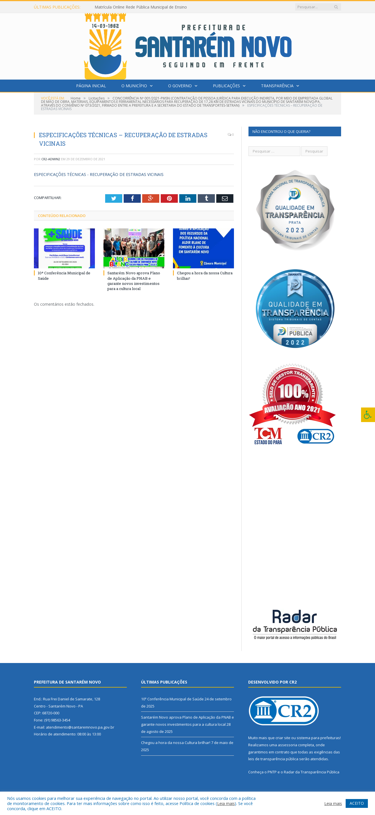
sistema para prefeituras (318, 737)
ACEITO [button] (357, 803)
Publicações (226, 85)
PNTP (272, 772)
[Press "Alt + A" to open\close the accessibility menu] (368, 415)
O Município (134, 85)
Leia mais (226, 803)
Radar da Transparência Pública (311, 772)
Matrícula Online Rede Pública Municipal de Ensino (141, 7)
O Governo (180, 85)
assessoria (287, 744)
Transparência (277, 85)
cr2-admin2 (50, 159)
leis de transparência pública (273, 758)
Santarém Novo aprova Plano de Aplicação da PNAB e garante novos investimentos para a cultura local (133, 280)
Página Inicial (91, 85)
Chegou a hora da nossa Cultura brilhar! (175, 742)
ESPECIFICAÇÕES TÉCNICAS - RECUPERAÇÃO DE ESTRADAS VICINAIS (99, 174)
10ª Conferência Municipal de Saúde (172, 699)
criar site (283, 737)
